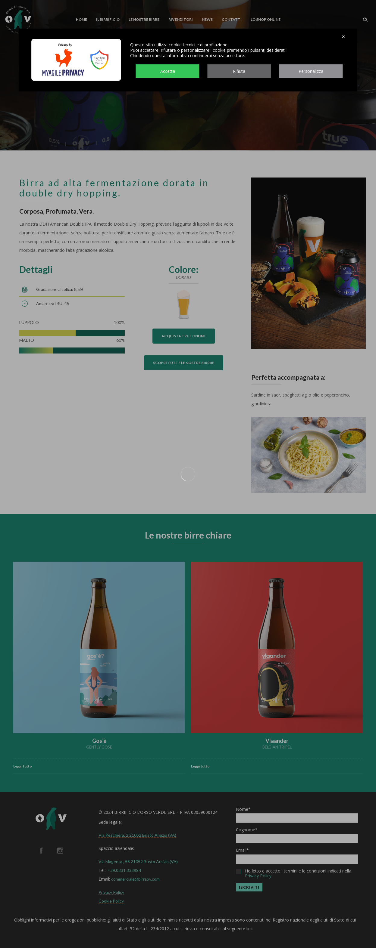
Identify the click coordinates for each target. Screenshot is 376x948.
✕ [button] (343, 36)
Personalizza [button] (311, 71)
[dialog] (188, 60)
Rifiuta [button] (239, 71)
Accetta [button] (167, 71)
